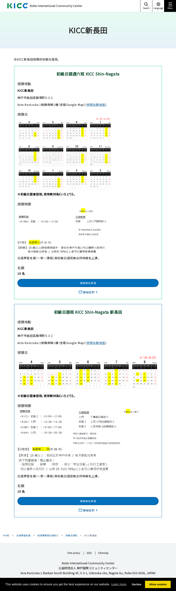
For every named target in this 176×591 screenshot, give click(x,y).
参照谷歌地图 (96, 104)
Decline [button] (136, 584)
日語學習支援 (23, 535)
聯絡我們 (88, 292)
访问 (89, 553)
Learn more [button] (118, 584)
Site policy (73, 553)
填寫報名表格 (88, 283)
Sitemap (103, 553)
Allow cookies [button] (158, 584)
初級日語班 (71, 535)
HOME (6, 535)
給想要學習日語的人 (48, 535)
